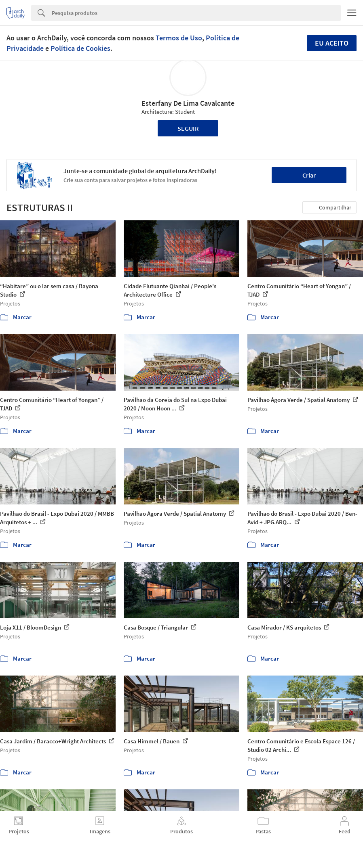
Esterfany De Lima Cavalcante (187, 103)
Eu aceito (331, 43)
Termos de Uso (179, 37)
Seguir (188, 128)
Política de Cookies (80, 48)
